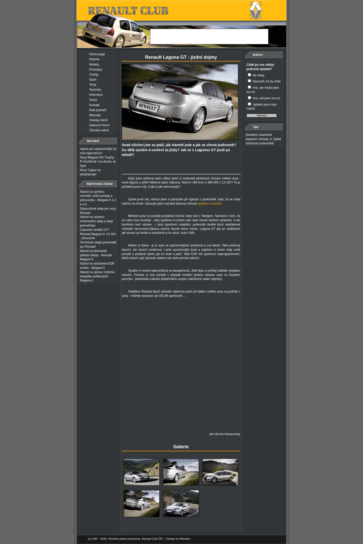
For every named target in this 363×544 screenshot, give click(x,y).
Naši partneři (97, 110)
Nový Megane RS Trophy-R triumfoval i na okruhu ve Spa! (98, 162)
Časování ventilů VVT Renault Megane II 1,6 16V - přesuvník (98, 234)
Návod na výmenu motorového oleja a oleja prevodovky (96, 221)
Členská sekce (99, 130)
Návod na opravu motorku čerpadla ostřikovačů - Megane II (97, 276)
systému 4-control (210, 203)
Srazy (93, 100)
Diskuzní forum (99, 125)
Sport (93, 79)
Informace (96, 95)
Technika (95, 89)
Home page (97, 54)
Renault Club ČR (152, 538)
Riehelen (184, 538)
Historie (94, 59)
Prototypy (95, 69)
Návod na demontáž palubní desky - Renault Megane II (96, 255)
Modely (94, 64)
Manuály (95, 115)
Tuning (93, 74)
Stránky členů (98, 120)
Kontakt (94, 105)
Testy (92, 84)
